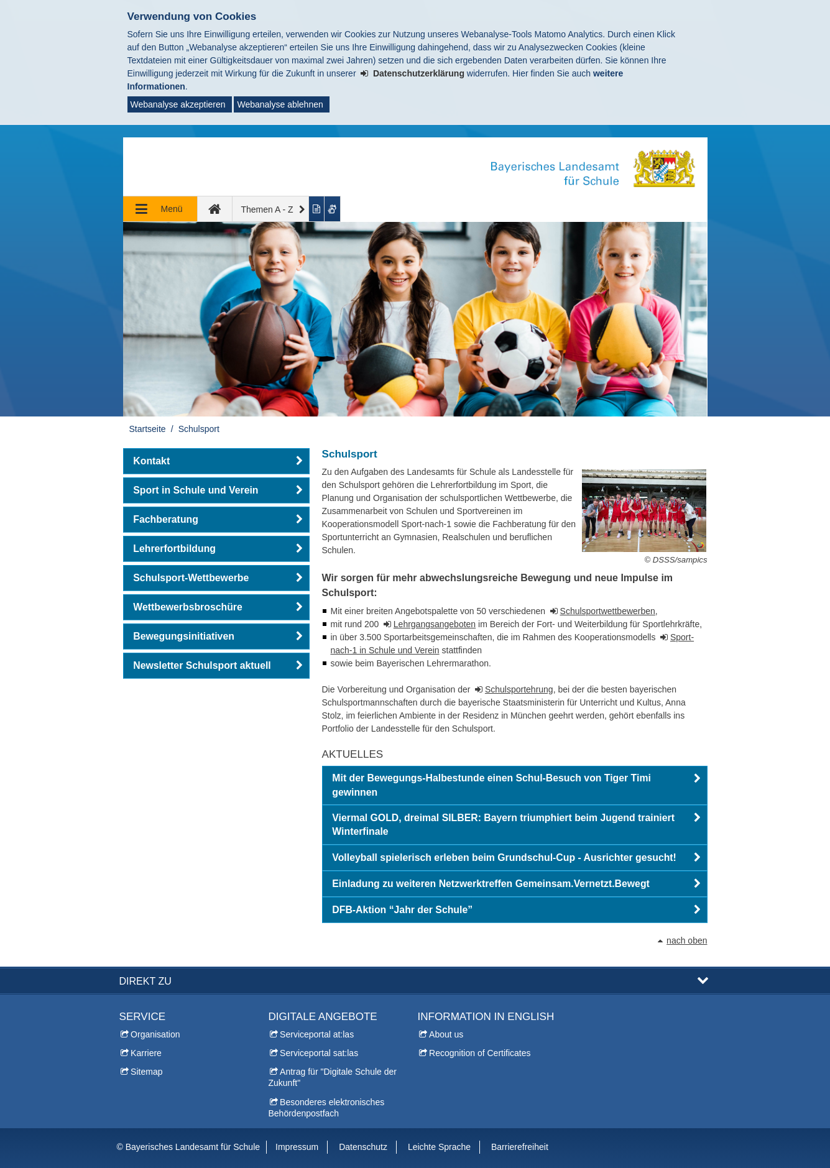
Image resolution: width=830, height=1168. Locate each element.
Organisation (155, 1034)
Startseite (147, 429)
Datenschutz (363, 1147)
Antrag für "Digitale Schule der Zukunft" (333, 1077)
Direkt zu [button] (145, 980)
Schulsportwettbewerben (607, 611)
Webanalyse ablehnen (280, 104)
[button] (515, 785)
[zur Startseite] (215, 209)
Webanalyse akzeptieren (178, 104)
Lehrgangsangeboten (435, 624)
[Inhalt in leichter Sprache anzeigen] (317, 209)
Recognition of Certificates (479, 1053)
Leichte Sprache (439, 1147)
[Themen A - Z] (271, 209)
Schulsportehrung (519, 689)
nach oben (686, 940)
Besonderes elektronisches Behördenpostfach (327, 1107)
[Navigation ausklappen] (160, 209)
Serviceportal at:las (317, 1034)
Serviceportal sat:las (319, 1053)
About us (446, 1034)
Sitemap (146, 1072)
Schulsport (198, 429)
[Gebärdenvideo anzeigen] (333, 209)
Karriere (146, 1053)
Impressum (296, 1147)
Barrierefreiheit (519, 1147)
